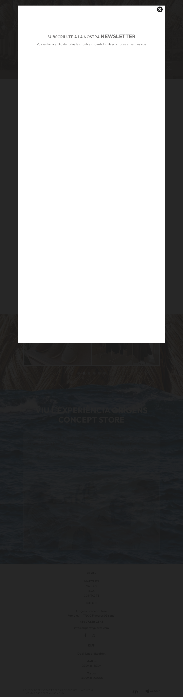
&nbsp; (91, 62)
